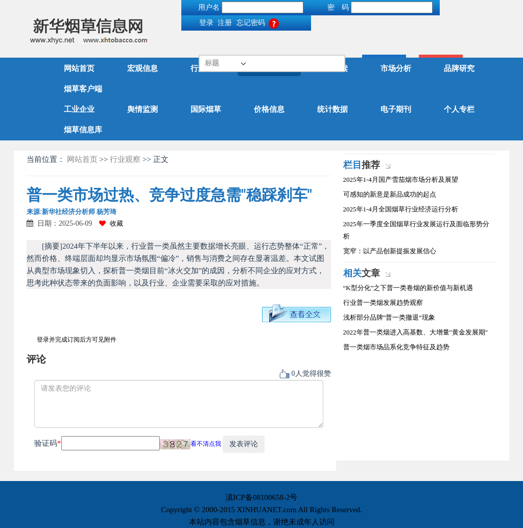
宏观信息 (142, 68)
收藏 (111, 223)
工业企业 (79, 109)
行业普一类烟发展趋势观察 (383, 302)
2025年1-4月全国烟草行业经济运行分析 (400, 209)
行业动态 (206, 68)
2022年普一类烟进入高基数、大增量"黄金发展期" (415, 332)
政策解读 (332, 68)
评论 (36, 359)
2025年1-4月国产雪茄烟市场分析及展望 (400, 179)
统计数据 (332, 109)
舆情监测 (142, 109)
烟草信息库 (83, 130)
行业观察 (269, 68)
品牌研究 (459, 68)
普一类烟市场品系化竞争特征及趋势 (396, 347)
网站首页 (79, 68)
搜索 (253, 49)
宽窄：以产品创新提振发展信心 (389, 251)
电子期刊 (396, 109)
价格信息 (269, 109)
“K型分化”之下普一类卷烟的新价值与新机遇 (408, 288)
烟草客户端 (83, 89)
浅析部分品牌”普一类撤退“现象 (389, 317)
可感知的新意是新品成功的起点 (389, 194)
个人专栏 (459, 109)
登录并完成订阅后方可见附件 (76, 339)
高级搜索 (310, 49)
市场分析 (396, 68)
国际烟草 (206, 109)
